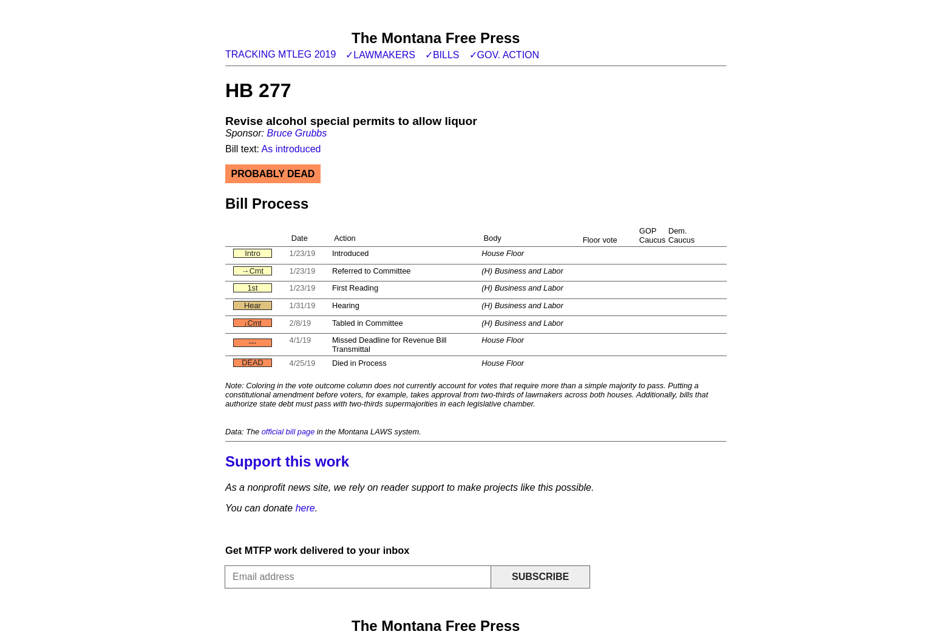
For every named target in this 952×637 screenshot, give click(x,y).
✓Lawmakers (380, 55)
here (305, 508)
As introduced (291, 149)
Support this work (287, 461)
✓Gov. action (504, 55)
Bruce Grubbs (297, 133)
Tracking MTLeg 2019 (280, 54)
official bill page (288, 431)
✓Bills (442, 55)
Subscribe (540, 576)
